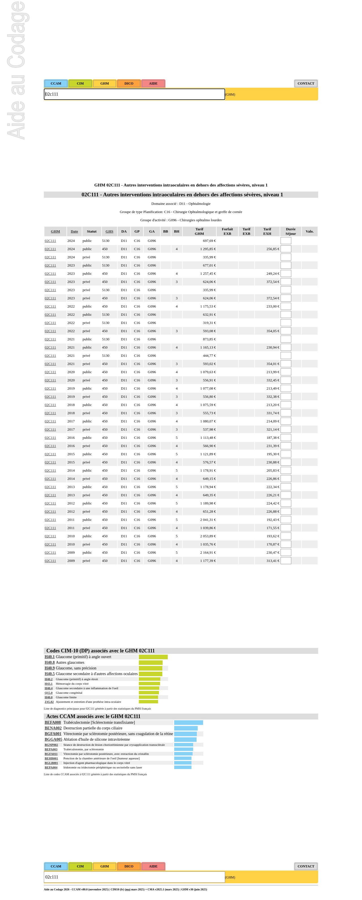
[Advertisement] (181, 39)
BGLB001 (51, 762)
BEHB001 (51, 758)
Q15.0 (49, 692)
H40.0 (49, 697)
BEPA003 (51, 749)
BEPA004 (51, 767)
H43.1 (49, 683)
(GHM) (230, 94)
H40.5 (50, 674)
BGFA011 (51, 753)
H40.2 (49, 679)
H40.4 (49, 688)
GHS (109, 231)
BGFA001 (53, 734)
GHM (55, 231)
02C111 (50, 241)
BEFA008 (53, 722)
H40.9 (50, 668)
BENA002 (53, 728)
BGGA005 (53, 739)
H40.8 (50, 662)
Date (74, 231)
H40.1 (50, 657)
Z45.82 (49, 701)
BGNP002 (51, 744)
